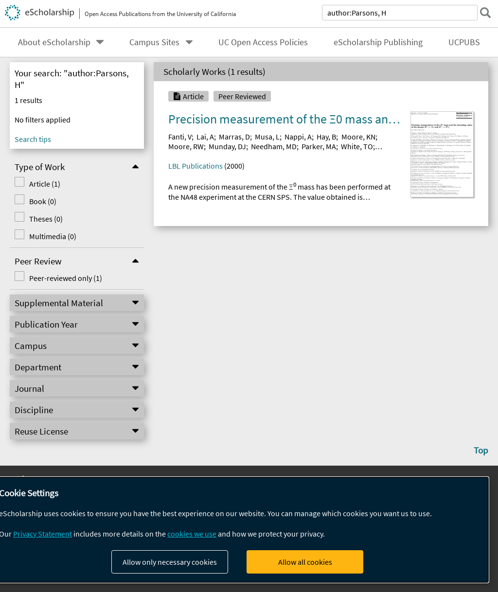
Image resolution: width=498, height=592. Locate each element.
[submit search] (485, 12)
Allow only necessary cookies (170, 562)
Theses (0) (44, 219)
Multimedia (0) (51, 236)
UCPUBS (464, 42)
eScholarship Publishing (378, 42)
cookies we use (191, 534)
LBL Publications (195, 166)
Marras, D (234, 136)
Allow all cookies (305, 562)
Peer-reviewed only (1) (64, 278)
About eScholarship (54, 42)
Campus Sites (154, 42)
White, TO (357, 146)
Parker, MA (319, 146)
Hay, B (326, 136)
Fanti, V (180, 136)
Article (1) (43, 184)
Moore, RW (186, 146)
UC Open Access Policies (263, 42)
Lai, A (205, 136)
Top (481, 450)
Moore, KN (358, 136)
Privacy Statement (42, 534)
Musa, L (267, 136)
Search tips (33, 139)
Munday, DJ (227, 146)
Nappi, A (298, 136)
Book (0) (41, 201)
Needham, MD (274, 146)
